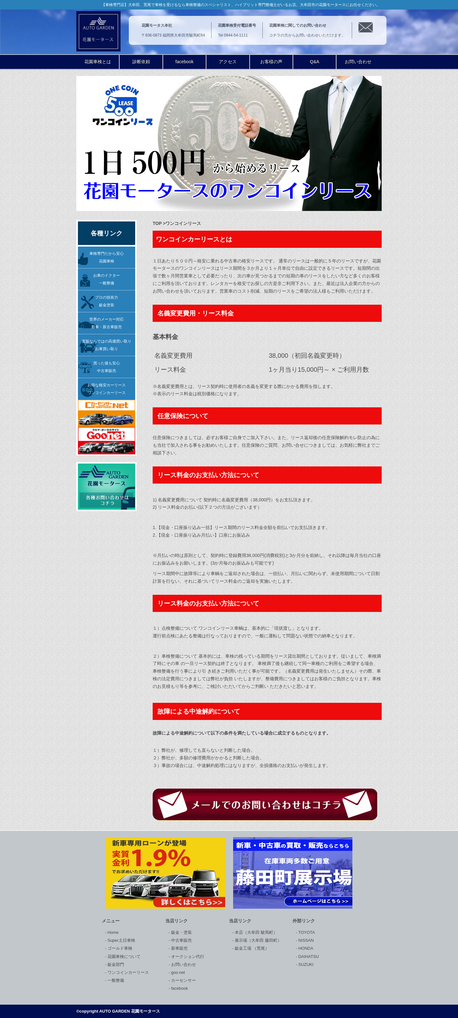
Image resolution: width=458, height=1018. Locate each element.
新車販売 (179, 948)
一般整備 (115, 980)
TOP (157, 223)
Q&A (314, 61)
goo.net (177, 972)
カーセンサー (183, 980)
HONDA (305, 948)
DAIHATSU (308, 956)
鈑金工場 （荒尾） (251, 948)
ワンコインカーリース (127, 972)
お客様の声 (271, 61)
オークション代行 (187, 956)
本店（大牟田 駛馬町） (255, 932)
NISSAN (305, 940)
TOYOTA (306, 932)
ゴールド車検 (119, 948)
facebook (185, 61)
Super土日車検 (120, 940)
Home (112, 932)
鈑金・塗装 (181, 932)
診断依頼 (141, 61)
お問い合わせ (358, 61)
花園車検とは (97, 61)
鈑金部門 (115, 964)
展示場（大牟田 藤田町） (257, 940)
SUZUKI (305, 964)
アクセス (228, 61)
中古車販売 (181, 940)
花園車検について (123, 956)
